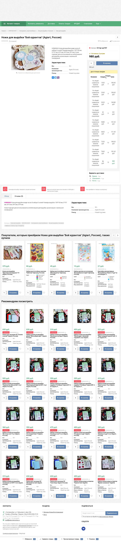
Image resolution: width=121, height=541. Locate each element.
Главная (3, 31)
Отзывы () (19, 196)
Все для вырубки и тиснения (45, 31)
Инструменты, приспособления (27, 31)
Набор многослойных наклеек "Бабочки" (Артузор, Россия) (36, 272)
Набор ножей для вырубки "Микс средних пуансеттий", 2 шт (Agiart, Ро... (107, 336)
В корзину (107, 63)
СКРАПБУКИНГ (12, 31)
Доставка (51, 24)
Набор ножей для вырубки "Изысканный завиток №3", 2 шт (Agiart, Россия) (36, 385)
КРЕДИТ (77, 24)
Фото (45, 514)
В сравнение (115, 41)
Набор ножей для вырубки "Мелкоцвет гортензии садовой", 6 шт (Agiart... (82, 336)
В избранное (103, 41)
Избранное (29, 539)
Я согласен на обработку (97, 516)
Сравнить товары (48, 539)
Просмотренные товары (72, 539)
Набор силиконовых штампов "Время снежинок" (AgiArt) (107, 482)
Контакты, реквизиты (36, 24)
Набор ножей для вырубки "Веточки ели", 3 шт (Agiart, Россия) (11, 434)
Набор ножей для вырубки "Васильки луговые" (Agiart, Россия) (59, 336)
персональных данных (106, 516)
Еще (97, 24)
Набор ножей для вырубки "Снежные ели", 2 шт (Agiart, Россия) (59, 434)
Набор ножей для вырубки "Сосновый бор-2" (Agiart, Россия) (34, 434)
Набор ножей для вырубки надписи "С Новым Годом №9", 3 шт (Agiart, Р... (60, 385)
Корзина (93, 539)
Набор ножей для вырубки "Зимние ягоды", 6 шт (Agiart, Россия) (107, 434)
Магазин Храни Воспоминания (53, 512)
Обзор (6, 196)
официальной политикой (25, 525)
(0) (6, 269)
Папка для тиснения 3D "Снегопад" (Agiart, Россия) (59, 482)
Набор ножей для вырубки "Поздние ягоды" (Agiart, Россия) (82, 434)
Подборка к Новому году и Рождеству (14, 225)
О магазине (88, 24)
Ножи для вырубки (61, 31)
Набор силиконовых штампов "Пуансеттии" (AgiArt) (83, 482)
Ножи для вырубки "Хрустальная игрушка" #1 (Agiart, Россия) (10, 273)
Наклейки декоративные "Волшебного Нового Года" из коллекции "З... (107, 273)
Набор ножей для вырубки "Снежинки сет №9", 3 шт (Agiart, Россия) (12, 483)
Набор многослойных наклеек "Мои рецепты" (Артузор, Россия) (60, 273)
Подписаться (112, 513)
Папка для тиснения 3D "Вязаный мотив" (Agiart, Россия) (34, 483)
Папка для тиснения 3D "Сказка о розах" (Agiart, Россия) (12, 335)
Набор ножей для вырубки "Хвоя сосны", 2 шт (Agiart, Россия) (106, 385)
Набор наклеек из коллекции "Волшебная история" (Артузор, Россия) (84, 273)
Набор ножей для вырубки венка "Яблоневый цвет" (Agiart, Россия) (36, 336)
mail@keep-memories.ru (12, 520)
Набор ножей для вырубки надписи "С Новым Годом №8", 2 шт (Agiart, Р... (84, 385)
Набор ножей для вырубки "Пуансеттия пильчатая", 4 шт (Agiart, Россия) (11, 385)
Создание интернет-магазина (10, 533)
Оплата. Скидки (64, 24)
